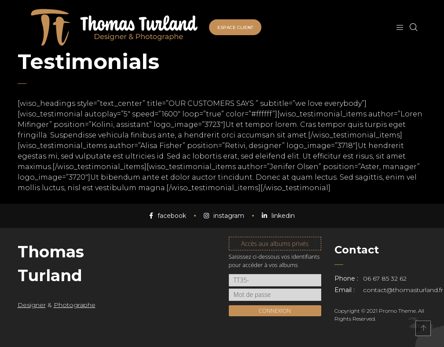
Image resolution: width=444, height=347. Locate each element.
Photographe (74, 305)
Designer (32, 305)
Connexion (275, 310)
